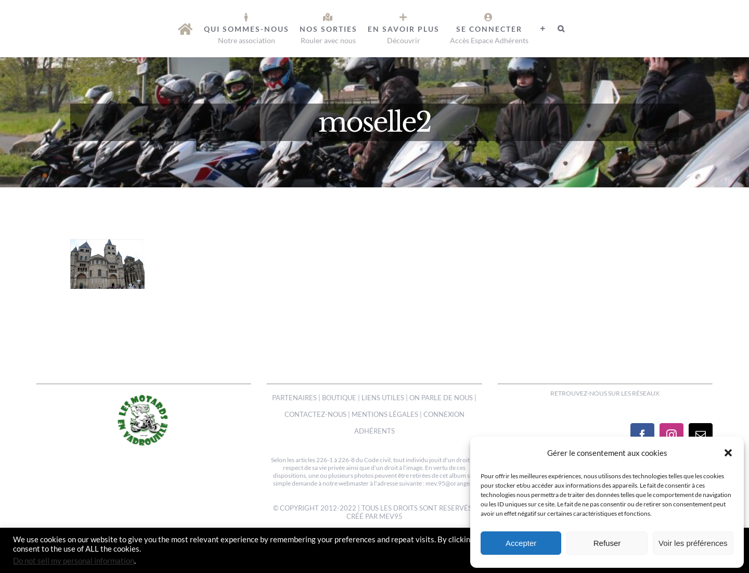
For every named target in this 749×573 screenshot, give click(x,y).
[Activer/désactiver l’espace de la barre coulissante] (543, 28)
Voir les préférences (693, 543)
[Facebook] (642, 435)
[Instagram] (671, 435)
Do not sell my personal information (73, 560)
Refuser (607, 543)
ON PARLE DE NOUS (441, 397)
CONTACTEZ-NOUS (315, 414)
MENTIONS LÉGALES (385, 414)
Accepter (521, 543)
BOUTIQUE (339, 397)
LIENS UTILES (382, 397)
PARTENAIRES (294, 397)
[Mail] (701, 435)
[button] (728, 453)
